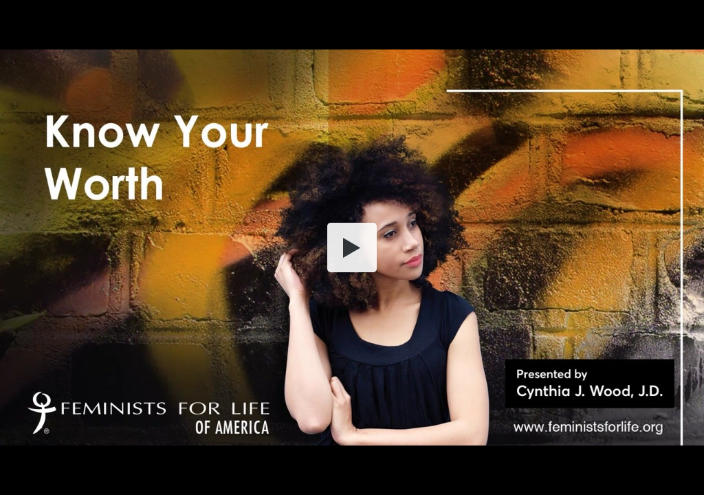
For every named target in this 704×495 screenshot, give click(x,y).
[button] (352, 247)
